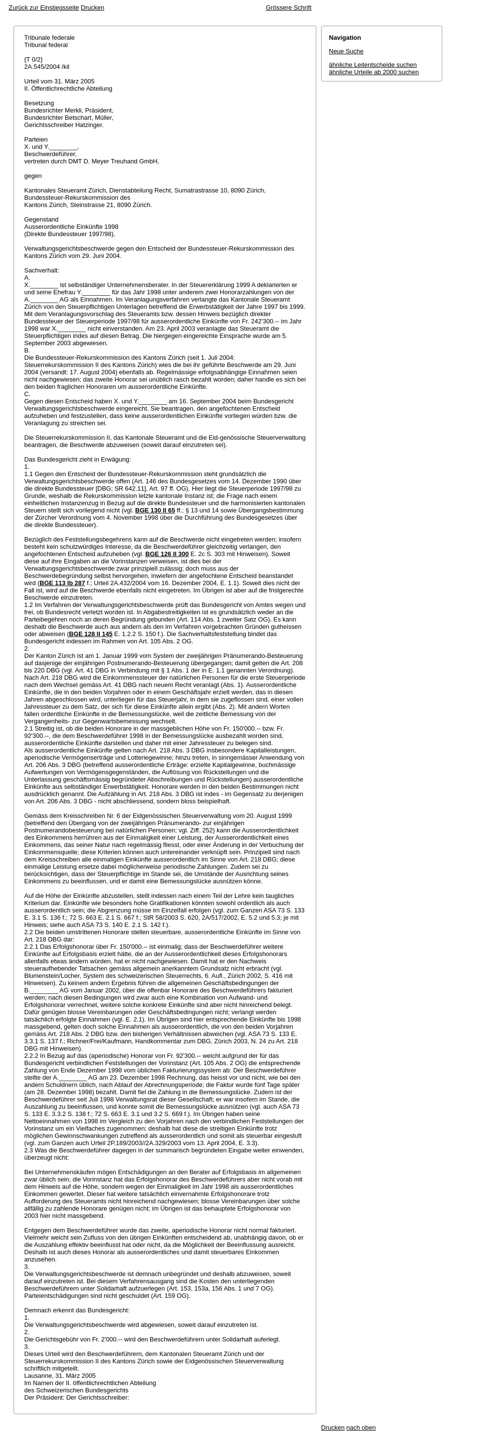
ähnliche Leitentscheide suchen (373, 64)
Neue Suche (346, 51)
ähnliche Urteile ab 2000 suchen (374, 72)
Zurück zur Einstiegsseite (44, 7)
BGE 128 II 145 (91, 634)
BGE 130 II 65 (155, 510)
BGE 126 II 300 (167, 554)
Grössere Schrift (288, 7)
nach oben (361, 1427)
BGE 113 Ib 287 (62, 583)
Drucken (92, 7)
